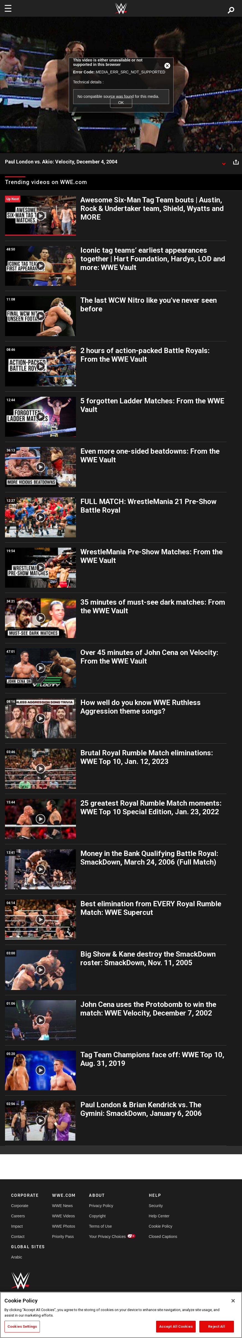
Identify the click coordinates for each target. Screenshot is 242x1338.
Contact (17, 1236)
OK (121, 103)
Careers (18, 1216)
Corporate (19, 1205)
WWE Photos (63, 1226)
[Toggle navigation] (8, 8)
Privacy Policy (101, 1205)
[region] (121, 1315)
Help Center (159, 1216)
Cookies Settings (22, 1326)
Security (156, 1205)
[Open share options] (236, 162)
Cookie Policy (160, 1226)
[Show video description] (224, 162)
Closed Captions (163, 1236)
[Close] (233, 1301)
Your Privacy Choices (107, 1236)
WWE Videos (63, 1216)
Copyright (97, 1216)
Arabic (16, 1257)
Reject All (216, 1326)
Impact (17, 1226)
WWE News (62, 1205)
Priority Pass (63, 1236)
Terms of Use (100, 1226)
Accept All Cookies (176, 1326)
